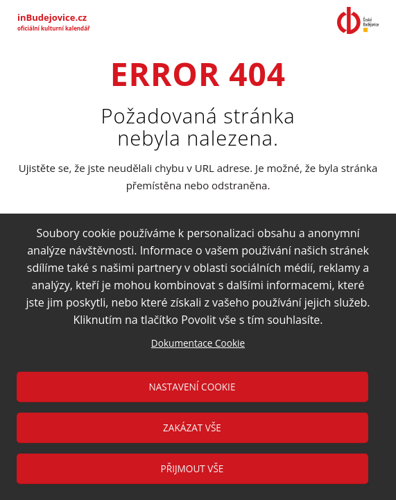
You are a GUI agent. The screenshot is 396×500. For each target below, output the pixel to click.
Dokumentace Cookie (198, 343)
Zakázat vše (192, 427)
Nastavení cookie (192, 386)
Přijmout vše (192, 468)
